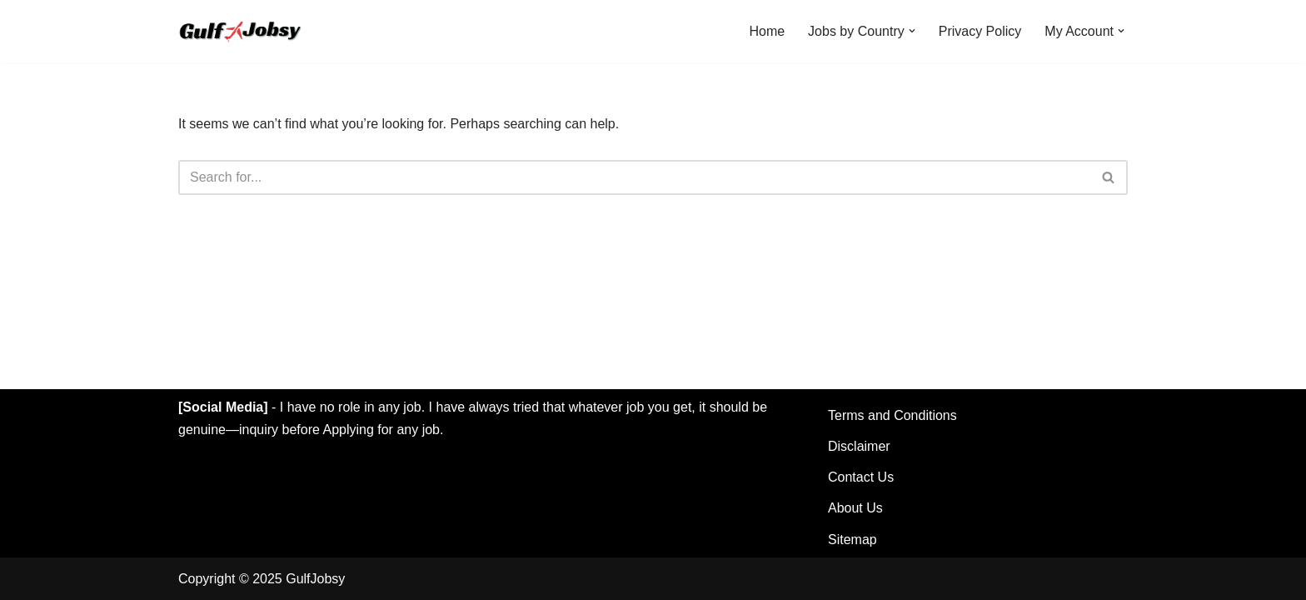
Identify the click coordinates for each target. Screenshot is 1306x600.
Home (767, 31)
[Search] (634, 177)
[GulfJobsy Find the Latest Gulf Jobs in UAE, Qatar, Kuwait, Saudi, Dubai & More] (242, 31)
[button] (912, 31)
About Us (855, 508)
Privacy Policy (980, 31)
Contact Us (861, 477)
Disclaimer (859, 446)
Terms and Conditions (892, 415)
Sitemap (852, 539)
